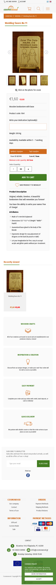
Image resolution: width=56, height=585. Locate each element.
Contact (14, 507)
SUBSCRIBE (43, 464)
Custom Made (14, 526)
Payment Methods (42, 504)
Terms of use (14, 511)
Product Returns (42, 511)
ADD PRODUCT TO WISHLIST (28, 185)
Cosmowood (11, 8)
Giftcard (14, 522)
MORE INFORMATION (38, 574)
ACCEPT (38, 579)
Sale (14, 529)
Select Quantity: (14, 164)
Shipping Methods (42, 507)
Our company (14, 504)
